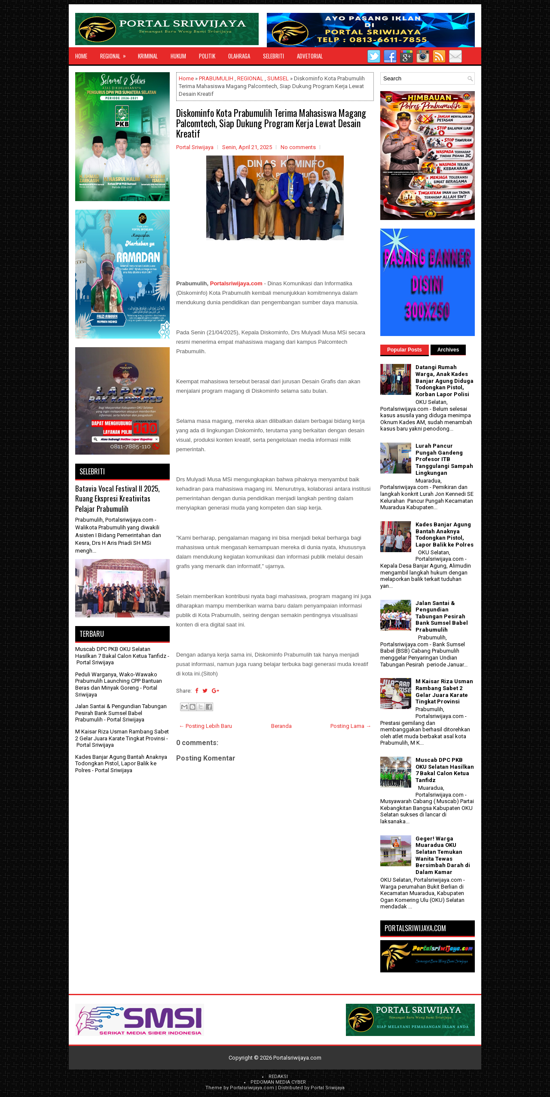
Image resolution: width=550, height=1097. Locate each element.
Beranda (281, 726)
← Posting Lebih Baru (205, 726)
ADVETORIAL (310, 56)
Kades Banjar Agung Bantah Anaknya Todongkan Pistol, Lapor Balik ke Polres (121, 763)
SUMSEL (278, 78)
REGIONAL (115, 53)
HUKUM (178, 56)
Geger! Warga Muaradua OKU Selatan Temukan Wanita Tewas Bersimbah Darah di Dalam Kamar (443, 855)
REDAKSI (278, 1076)
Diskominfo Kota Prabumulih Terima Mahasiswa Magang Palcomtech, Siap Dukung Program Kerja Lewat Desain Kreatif (271, 122)
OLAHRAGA (239, 56)
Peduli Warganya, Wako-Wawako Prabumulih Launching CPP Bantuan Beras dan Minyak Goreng (118, 681)
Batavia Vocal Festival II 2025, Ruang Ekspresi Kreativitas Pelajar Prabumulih (117, 498)
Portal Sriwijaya (328, 1088)
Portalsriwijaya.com (236, 283)
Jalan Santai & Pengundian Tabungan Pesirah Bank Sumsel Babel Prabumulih (121, 713)
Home (81, 56)
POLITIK (207, 56)
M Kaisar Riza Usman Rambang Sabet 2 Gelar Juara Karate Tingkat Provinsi (122, 735)
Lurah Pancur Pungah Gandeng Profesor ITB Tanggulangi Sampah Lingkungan (444, 459)
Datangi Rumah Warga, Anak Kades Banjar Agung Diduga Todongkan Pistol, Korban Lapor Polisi (445, 380)
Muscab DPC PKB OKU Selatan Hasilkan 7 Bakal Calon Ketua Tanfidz (120, 652)
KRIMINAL (148, 56)
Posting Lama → (350, 726)
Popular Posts (404, 350)
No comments (298, 147)
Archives (448, 350)
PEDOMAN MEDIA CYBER (278, 1082)
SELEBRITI (273, 56)
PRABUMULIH (216, 78)
